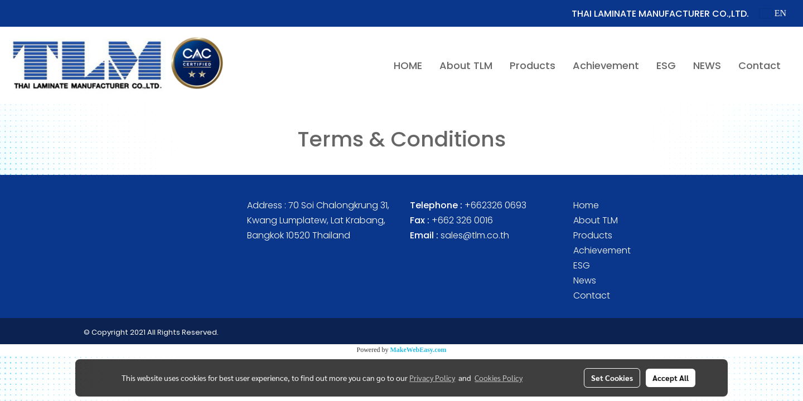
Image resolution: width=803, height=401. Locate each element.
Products (532, 65)
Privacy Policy (432, 378)
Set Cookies (612, 378)
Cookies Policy (499, 378)
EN (773, 13)
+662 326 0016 (462, 220)
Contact (759, 65)
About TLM (465, 65)
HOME (408, 65)
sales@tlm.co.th (475, 235)
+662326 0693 (495, 205)
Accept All (670, 378)
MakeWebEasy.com (418, 350)
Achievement (606, 65)
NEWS (707, 65)
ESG (666, 65)
